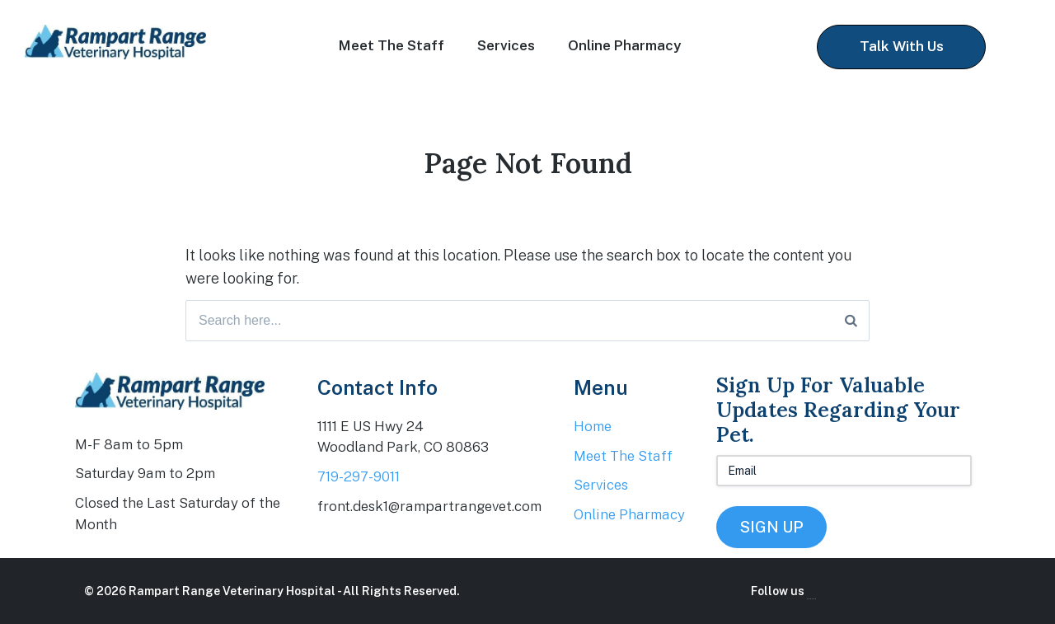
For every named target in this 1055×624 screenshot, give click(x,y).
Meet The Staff (391, 45)
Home (593, 426)
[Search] (851, 320)
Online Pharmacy (624, 45)
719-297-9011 (358, 476)
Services (506, 45)
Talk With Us (902, 46)
